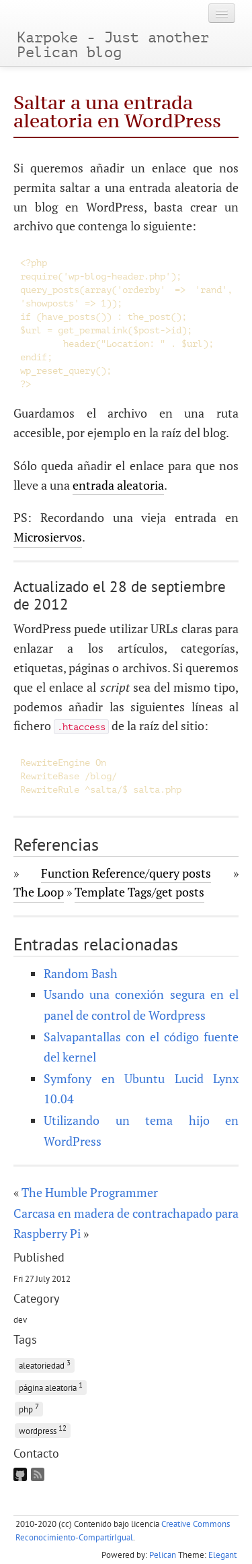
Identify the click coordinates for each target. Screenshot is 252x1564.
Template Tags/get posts (139, 892)
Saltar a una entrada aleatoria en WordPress (117, 111)
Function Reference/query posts (126, 873)
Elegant (222, 1555)
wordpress (43, 1429)
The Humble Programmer (90, 1192)
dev (20, 1319)
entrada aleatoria (118, 485)
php (29, 1408)
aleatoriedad (45, 1364)
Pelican (162, 1555)
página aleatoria (51, 1386)
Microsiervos (47, 537)
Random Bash (81, 973)
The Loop (38, 892)
